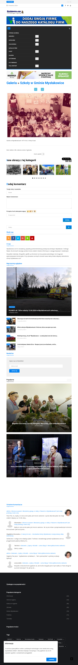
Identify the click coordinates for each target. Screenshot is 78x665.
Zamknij (51, 659)
